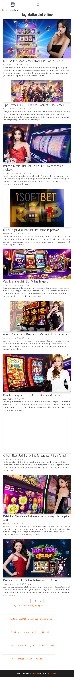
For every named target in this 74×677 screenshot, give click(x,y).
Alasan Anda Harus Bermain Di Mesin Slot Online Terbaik (36, 334)
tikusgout (19, 65)
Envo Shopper (52, 673)
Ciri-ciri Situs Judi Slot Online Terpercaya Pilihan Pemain (35, 455)
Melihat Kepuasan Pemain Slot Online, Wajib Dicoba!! (33, 61)
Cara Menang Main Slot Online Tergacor (26, 281)
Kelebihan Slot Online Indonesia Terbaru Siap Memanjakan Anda (36, 518)
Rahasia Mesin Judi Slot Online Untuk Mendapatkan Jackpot (33, 167)
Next (40, 601)
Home (4, 10)
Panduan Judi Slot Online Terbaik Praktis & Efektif (31, 580)
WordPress (36, 673)
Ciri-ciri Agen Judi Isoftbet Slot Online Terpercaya (31, 230)
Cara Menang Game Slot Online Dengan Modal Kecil (33, 395)
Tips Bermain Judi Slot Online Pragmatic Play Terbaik (33, 105)
